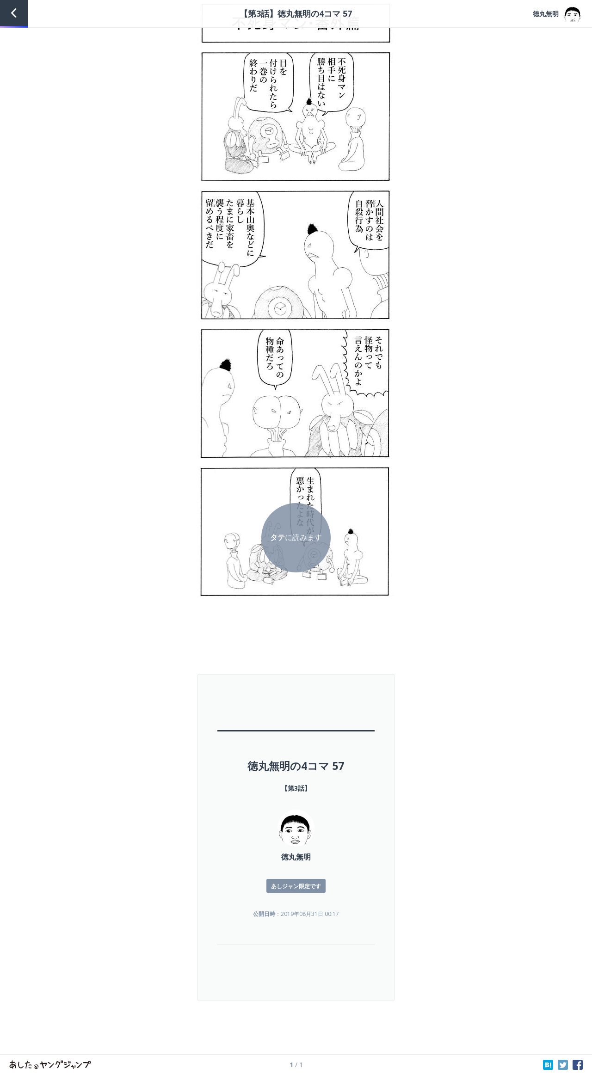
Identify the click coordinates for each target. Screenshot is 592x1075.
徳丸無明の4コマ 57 (295, 765)
